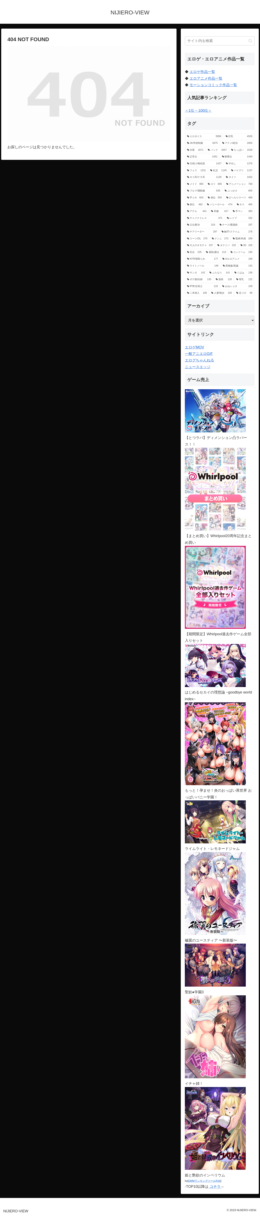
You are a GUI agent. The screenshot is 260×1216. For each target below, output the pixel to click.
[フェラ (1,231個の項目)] (196, 171)
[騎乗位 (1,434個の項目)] (237, 157)
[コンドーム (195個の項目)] (241, 252)
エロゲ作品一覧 (202, 72)
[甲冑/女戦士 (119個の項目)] (202, 286)
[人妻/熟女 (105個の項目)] (221, 293)
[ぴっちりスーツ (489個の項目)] (239, 198)
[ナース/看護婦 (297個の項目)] (236, 225)
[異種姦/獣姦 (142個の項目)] (237, 266)
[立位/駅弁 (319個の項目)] (201, 225)
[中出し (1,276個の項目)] (239, 164)
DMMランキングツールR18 (204, 1180)
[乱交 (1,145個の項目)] (218, 171)
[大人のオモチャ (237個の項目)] (200, 245)
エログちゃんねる (199, 360)
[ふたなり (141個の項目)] (220, 273)
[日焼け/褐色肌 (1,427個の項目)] (204, 164)
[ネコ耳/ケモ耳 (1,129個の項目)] (204, 177)
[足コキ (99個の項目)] (244, 293)
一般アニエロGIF (199, 354)
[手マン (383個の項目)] (242, 211)
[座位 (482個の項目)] (195, 205)
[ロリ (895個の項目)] (215, 184)
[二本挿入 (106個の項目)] (197, 293)
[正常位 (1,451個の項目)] (202, 157)
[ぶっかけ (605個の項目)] (238, 191)
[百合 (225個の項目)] (194, 252)
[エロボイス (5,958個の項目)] (204, 136)
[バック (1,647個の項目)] (217, 150)
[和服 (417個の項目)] (219, 211)
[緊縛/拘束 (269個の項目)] (242, 239)
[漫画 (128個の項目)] (224, 279)
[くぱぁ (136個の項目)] (243, 273)
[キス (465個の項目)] (244, 205)
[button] (250, 41)
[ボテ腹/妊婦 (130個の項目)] (199, 279)
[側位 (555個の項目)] (215, 198)
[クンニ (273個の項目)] (220, 239)
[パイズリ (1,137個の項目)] (241, 171)
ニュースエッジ (197, 367)
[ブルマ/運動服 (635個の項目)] (203, 191)
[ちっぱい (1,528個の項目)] (241, 150)
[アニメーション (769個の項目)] (239, 184)
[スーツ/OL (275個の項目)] (197, 239)
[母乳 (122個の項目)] (244, 279)
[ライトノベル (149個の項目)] (202, 266)
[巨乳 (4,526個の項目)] (239, 136)
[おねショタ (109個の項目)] (237, 286)
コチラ (215, 1187)
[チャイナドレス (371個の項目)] (204, 218)
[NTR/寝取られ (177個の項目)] (202, 259)
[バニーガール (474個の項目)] (219, 205)
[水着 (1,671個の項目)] (195, 150)
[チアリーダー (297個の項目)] (202, 232)
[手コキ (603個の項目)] (195, 198)
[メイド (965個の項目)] (195, 184)
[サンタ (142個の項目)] (196, 273)
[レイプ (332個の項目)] (239, 218)
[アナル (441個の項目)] (197, 211)
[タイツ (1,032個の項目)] (239, 177)
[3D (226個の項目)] (246, 245)
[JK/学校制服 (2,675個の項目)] (202, 143)
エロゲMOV (194, 347)
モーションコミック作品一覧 (213, 85)
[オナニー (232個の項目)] (227, 245)
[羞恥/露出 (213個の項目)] (216, 252)
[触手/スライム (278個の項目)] (237, 232)
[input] (220, 40)
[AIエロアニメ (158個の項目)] (237, 259)
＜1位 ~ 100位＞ (198, 111)
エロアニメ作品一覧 (206, 78)
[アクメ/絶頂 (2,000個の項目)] (237, 143)
